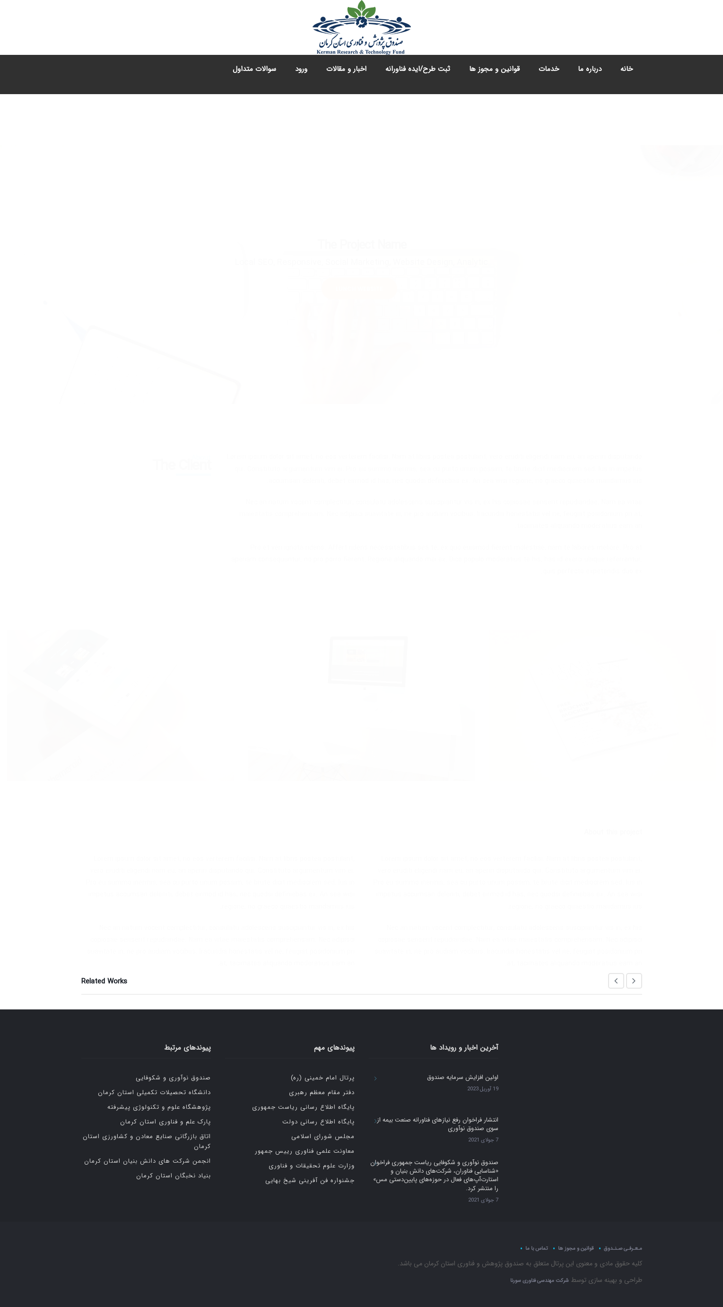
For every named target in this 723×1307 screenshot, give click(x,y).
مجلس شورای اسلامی (323, 1136)
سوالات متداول (254, 69)
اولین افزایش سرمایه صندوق (462, 1077)
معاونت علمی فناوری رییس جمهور (305, 1151)
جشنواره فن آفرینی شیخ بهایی (310, 1180)
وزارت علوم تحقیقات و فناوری (312, 1166)
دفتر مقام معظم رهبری (322, 1092)
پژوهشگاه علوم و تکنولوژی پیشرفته (159, 1107)
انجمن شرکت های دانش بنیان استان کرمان (147, 1161)
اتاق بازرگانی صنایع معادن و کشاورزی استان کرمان (147, 1141)
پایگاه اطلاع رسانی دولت (318, 1122)
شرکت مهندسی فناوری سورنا (539, 1281)
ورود (301, 69)
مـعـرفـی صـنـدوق (623, 1248)
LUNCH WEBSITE (359, 238)
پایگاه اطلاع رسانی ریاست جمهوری (303, 1107)
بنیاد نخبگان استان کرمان (173, 1176)
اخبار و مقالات (346, 69)
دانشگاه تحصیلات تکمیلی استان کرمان (154, 1092)
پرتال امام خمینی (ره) (323, 1078)
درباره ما (589, 69)
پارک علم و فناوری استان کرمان (165, 1122)
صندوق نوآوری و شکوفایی (173, 1078)
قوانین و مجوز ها (494, 69)
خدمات (549, 69)
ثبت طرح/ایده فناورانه (417, 69)
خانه (626, 69)
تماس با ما (536, 1248)
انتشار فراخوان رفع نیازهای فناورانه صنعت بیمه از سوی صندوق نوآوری (437, 1124)
